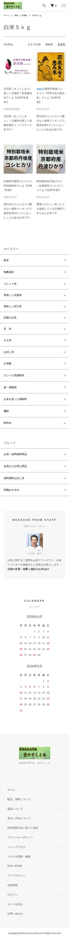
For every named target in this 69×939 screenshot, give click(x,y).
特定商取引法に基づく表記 (22, 827)
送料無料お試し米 (14, 478)
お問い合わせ (15, 913)
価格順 (49, 44)
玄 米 (7, 328)
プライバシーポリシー (20, 837)
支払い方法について (19, 818)
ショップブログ (16, 846)
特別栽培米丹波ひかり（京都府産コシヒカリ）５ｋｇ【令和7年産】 (50, 186)
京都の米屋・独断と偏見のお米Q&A (28, 569)
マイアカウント (16, 875)
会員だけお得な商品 (15, 466)
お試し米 (9, 351)
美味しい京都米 (20, 15)
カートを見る (15, 904)
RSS (10, 865)
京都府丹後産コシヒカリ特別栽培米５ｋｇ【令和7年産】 (18, 186)
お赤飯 (7, 363)
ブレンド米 (10, 283)
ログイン (12, 894)
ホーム (6, 15)
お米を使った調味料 (15, 399)
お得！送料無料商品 (15, 454)
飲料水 (7, 422)
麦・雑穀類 (10, 387)
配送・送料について (19, 799)
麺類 (6, 411)
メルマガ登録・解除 (19, 856)
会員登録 (12, 885)
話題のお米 (10, 317)
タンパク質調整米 (14, 375)
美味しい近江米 (13, 306)
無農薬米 (9, 272)
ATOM (18, 865)
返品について (15, 808)
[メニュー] (63, 5)
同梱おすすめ (11, 489)
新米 (6, 260)
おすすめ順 (34, 44)
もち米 (7, 340)
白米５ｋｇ (37, 15)
